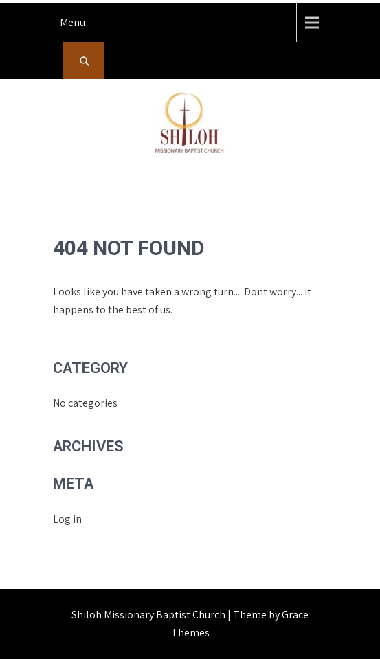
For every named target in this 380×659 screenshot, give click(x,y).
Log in (67, 519)
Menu (72, 22)
